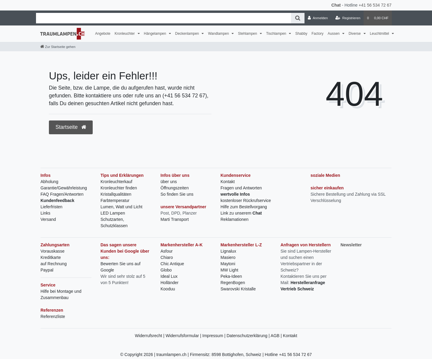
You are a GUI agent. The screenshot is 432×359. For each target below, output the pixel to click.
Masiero (228, 257)
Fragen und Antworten (241, 187)
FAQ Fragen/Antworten (61, 194)
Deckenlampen (187, 33)
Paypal (46, 270)
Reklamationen (234, 219)
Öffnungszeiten (174, 187)
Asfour (166, 251)
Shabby (301, 33)
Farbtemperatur (114, 200)
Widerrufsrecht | (150, 335)
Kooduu (167, 288)
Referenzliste (52, 316)
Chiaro (166, 257)
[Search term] (163, 18)
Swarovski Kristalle (238, 288)
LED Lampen (112, 213)
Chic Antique (172, 263)
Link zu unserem (241, 213)
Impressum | (214, 335)
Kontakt (227, 181)
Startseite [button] (71, 127)
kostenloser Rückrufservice (245, 200)
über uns (168, 181)
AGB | (277, 335)
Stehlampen (248, 33)
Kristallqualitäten (115, 194)
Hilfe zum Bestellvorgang (243, 206)
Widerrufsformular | (184, 335)
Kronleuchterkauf (116, 181)
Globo (166, 270)
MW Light (229, 270)
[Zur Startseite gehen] (57, 47)
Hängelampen (155, 33)
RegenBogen (232, 282)
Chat (336, 5)
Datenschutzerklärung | (248, 335)
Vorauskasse (52, 251)
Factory (318, 33)
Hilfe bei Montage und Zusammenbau (60, 294)
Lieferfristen (51, 206)
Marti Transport (174, 219)
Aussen (334, 33)
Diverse (355, 33)
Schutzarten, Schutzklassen (114, 222)
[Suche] (297, 18)
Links (45, 213)
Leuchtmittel (380, 33)
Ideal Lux (169, 276)
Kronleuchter (125, 33)
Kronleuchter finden (118, 187)
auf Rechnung (53, 263)
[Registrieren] (348, 17)
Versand (48, 219)
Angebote (102, 33)
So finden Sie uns (177, 194)
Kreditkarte (50, 257)
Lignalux (228, 251)
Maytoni (227, 263)
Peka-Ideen (231, 276)
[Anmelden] (317, 17)
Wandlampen (219, 33)
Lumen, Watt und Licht (121, 206)
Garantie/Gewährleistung (63, 187)
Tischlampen (276, 33)
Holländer (169, 282)
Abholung (49, 181)
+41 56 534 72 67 (375, 5)
